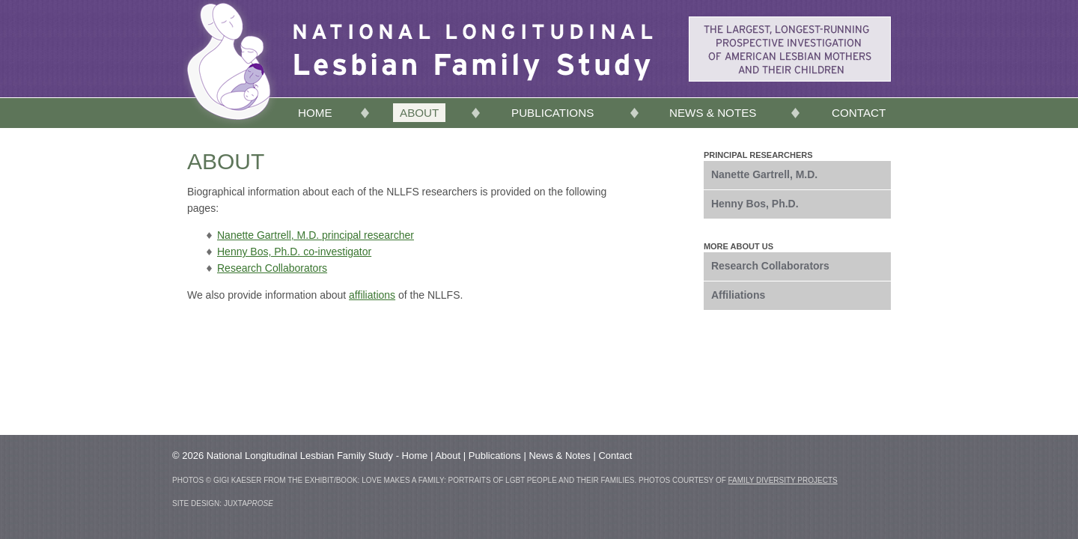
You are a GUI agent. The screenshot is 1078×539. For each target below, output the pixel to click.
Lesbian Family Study (473, 35)
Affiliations (738, 295)
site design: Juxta (222, 503)
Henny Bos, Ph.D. (755, 204)
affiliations (372, 295)
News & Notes (712, 112)
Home (315, 112)
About (419, 112)
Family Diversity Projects (783, 480)
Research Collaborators (272, 268)
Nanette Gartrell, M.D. (764, 174)
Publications (552, 112)
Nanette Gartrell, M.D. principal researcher (315, 235)
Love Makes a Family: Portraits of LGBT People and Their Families (498, 480)
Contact (859, 112)
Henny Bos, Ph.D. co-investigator (294, 252)
